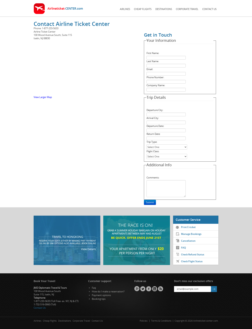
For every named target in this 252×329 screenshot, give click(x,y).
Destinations (163, 9)
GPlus (136, 288)
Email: (150, 69)
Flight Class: (153, 151)
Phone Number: (155, 77)
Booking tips (98, 299)
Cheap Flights (142, 9)
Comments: (153, 177)
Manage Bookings (191, 234)
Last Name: (153, 61)
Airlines (125, 9)
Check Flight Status (191, 261)
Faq (94, 287)
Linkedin (154, 288)
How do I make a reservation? (108, 291)
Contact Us (209, 9)
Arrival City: (153, 118)
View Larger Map (43, 97)
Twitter (142, 288)
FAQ (183, 247)
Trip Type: (152, 142)
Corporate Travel (187, 9)
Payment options (101, 295)
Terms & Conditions (161, 320)
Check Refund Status (192, 254)
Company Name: (156, 85)
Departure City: (155, 110)
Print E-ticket (188, 227)
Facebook (148, 288)
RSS (160, 288)
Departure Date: (155, 126)
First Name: (153, 53)
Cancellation (188, 240)
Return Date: (153, 134)
